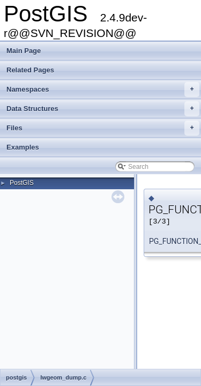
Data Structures (102, 108)
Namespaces (102, 89)
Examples (22, 147)
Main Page (23, 51)
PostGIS (22, 183)
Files (102, 128)
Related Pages (30, 70)
